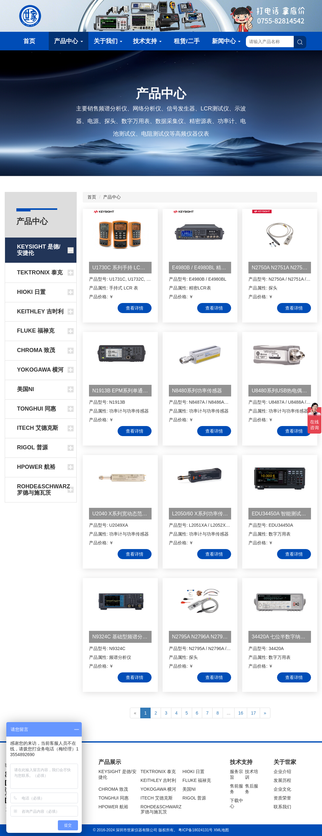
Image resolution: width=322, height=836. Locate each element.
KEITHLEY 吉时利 (158, 780)
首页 (29, 41)
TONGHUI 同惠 (113, 797)
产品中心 (68, 41)
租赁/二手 (186, 41)
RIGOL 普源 (194, 797)
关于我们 (108, 41)
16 (240, 712)
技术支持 (147, 41)
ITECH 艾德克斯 (157, 797)
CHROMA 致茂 (113, 789)
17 (253, 712)
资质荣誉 (282, 797)
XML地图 (221, 830)
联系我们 (282, 806)
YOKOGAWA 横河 (158, 789)
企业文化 (282, 789)
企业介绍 (282, 771)
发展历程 (282, 780)
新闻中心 (226, 41)
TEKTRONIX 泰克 (158, 771)
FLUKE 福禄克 (196, 780)
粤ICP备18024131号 (195, 830)
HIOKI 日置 (193, 771)
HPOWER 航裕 (113, 806)
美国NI (189, 789)
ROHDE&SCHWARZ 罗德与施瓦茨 (161, 809)
